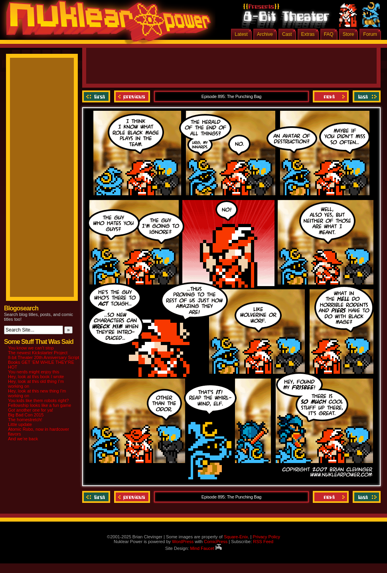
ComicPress (215, 541)
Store (348, 34)
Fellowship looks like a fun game (39, 405)
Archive (265, 34)
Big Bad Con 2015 (25, 414)
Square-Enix (236, 536)
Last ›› (366, 96)
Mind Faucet (206, 548)
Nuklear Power (105, 24)
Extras (308, 34)
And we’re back (23, 438)
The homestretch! (25, 419)
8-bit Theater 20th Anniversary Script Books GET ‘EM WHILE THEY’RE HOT (43, 362)
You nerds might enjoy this (33, 371)
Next (331, 96)
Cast (287, 34)
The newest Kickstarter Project (37, 352)
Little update (20, 424)
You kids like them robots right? (38, 400)
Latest (241, 34)
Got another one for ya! (30, 410)
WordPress (183, 541)
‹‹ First (97, 96)
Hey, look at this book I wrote (36, 376)
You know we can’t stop (31, 347)
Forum (370, 34)
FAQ (329, 34)
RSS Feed (263, 541)
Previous (132, 96)
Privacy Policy (266, 536)
